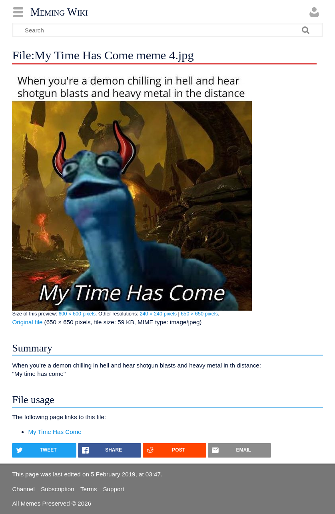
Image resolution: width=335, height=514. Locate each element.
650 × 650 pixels (199, 314)
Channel (23, 489)
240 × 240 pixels (158, 314)
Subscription (57, 489)
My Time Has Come (54, 431)
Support (113, 489)
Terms (88, 489)
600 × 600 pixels (77, 314)
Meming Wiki (59, 12)
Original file (27, 322)
